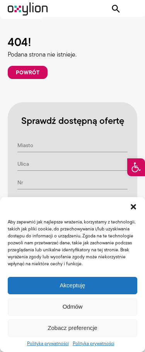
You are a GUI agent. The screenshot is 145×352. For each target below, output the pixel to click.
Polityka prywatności (48, 343)
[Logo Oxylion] (28, 8)
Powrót (27, 72)
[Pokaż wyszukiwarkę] (116, 8)
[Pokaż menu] (132, 8)
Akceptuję (72, 285)
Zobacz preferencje (72, 328)
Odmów (73, 306)
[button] (136, 167)
